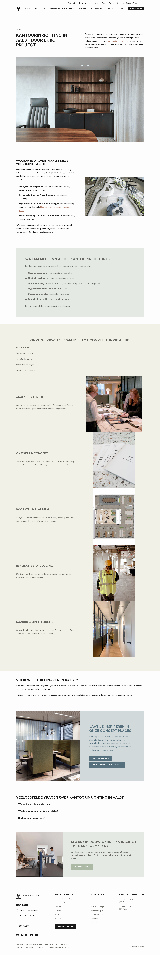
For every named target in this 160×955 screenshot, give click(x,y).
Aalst (102, 737)
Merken (93, 903)
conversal (140, 946)
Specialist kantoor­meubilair (81, 9)
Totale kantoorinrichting (55, 9)
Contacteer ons (100, 758)
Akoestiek (94, 919)
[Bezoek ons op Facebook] (22, 935)
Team (104, 3)
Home (18, 29)
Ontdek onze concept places (107, 765)
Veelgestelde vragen (97, 907)
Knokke (110, 737)
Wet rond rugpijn (97, 911)
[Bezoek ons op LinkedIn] (17, 935)
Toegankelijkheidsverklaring (58, 948)
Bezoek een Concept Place (127, 3)
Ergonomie (94, 923)
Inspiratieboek (136, 8)
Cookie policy (41, 948)
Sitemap (19, 948)
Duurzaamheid (84, 3)
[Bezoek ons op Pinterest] (31, 935)
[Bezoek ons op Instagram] (26, 935)
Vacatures (94, 899)
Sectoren (58, 919)
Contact (121, 8)
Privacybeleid (29, 948)
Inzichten (96, 3)
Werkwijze (72, 3)
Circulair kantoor (97, 915)
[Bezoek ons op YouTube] (36, 935)
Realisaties (108, 9)
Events (111, 3)
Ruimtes (98, 9)
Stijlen (57, 915)
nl (141, 3)
